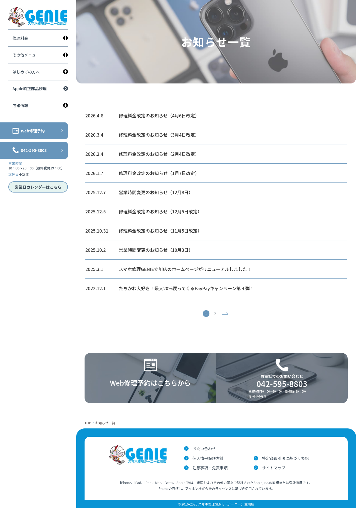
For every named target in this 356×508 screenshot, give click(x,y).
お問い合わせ (204, 448)
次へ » (226, 313)
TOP (88, 422)
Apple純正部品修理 (29, 88)
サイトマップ (273, 467)
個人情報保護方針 (208, 458)
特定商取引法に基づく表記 (285, 458)
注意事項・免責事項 (210, 467)
